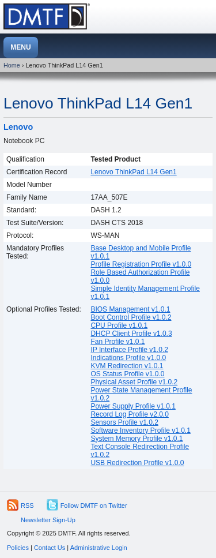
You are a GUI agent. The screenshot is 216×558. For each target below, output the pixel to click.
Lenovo (18, 127)
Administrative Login (98, 547)
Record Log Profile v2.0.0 (129, 414)
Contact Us (49, 547)
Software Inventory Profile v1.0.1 (140, 430)
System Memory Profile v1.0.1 (136, 439)
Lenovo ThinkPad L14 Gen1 (97, 103)
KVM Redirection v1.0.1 (126, 366)
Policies (18, 547)
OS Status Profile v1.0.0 (127, 374)
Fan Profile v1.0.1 (117, 342)
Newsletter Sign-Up (48, 519)
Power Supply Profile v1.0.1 (132, 406)
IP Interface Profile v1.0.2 (129, 350)
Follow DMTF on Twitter (93, 505)
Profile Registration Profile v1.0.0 (140, 264)
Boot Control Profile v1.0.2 (130, 317)
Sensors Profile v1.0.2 (124, 422)
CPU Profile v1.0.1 (118, 325)
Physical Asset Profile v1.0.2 (133, 382)
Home (11, 65)
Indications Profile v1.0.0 (128, 358)
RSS (27, 505)
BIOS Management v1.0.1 (130, 309)
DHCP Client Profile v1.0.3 (131, 333)
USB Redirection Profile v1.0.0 (137, 463)
